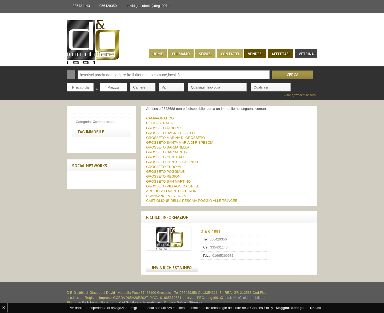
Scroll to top (306, 292)
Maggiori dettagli (289, 308)
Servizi (205, 53)
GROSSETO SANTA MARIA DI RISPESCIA (179, 143)
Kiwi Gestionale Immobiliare (139, 302)
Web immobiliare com (98, 302)
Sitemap (195, 302)
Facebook (77, 180)
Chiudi (315, 308)
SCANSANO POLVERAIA (166, 196)
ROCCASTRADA (159, 123)
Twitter (89, 180)
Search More (311, 103)
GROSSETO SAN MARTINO (168, 181)
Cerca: (71, 74)
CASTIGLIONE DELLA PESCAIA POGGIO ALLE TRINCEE (191, 201)
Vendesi (255, 53)
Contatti (230, 53)
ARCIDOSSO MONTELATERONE (172, 191)
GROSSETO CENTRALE (165, 157)
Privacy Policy (175, 302)
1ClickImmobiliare (251, 298)
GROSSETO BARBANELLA (167, 147)
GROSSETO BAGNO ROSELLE (171, 133)
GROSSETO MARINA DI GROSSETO (175, 138)
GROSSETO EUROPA (163, 167)
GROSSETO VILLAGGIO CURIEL (172, 186)
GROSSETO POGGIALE (165, 172)
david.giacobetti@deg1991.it (148, 6)
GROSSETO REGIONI (163, 176)
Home (158, 53)
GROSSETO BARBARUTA (167, 152)
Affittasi (281, 53)
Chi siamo (181, 53)
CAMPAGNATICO (160, 118)
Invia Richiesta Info (172, 267)
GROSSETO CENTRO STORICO (172, 162)
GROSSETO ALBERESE (165, 128)
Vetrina (306, 53)
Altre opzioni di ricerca (300, 95)
